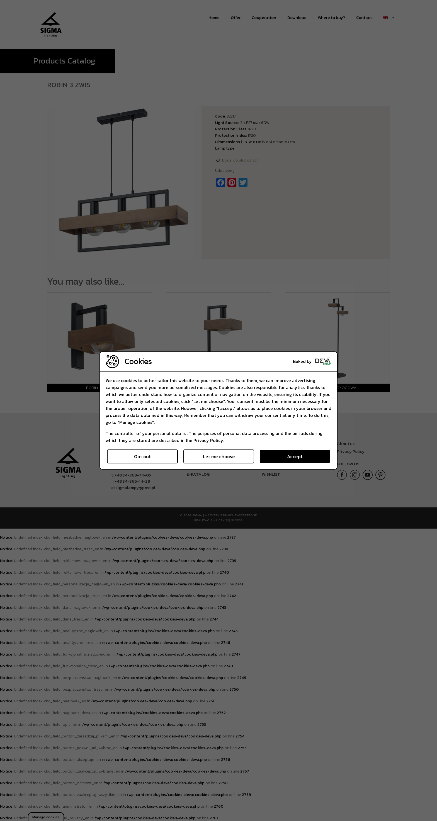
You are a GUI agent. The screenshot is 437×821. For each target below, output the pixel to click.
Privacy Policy (208, 440)
